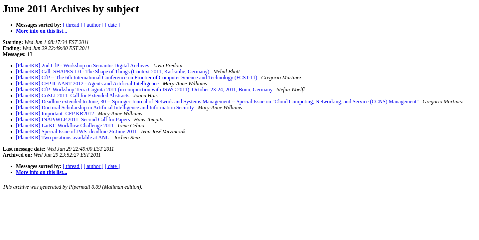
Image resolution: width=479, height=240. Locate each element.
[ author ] (94, 25)
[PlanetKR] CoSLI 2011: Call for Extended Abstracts (73, 95)
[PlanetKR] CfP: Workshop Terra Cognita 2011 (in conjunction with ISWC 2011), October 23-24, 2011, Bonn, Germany (145, 89)
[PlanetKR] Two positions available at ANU (63, 137)
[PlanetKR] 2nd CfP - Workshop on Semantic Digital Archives (83, 65)
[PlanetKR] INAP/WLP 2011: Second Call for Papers (73, 119)
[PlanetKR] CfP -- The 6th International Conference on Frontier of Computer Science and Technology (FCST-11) (137, 77)
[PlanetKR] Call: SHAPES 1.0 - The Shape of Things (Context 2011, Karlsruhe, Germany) (113, 71)
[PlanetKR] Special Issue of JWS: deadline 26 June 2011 (77, 131)
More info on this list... (41, 31)
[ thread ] (72, 25)
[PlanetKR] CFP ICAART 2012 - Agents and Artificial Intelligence (88, 83)
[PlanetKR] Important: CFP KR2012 (55, 113)
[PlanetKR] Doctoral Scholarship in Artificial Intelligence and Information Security (105, 107)
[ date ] (112, 25)
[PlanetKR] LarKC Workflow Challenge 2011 (65, 125)
